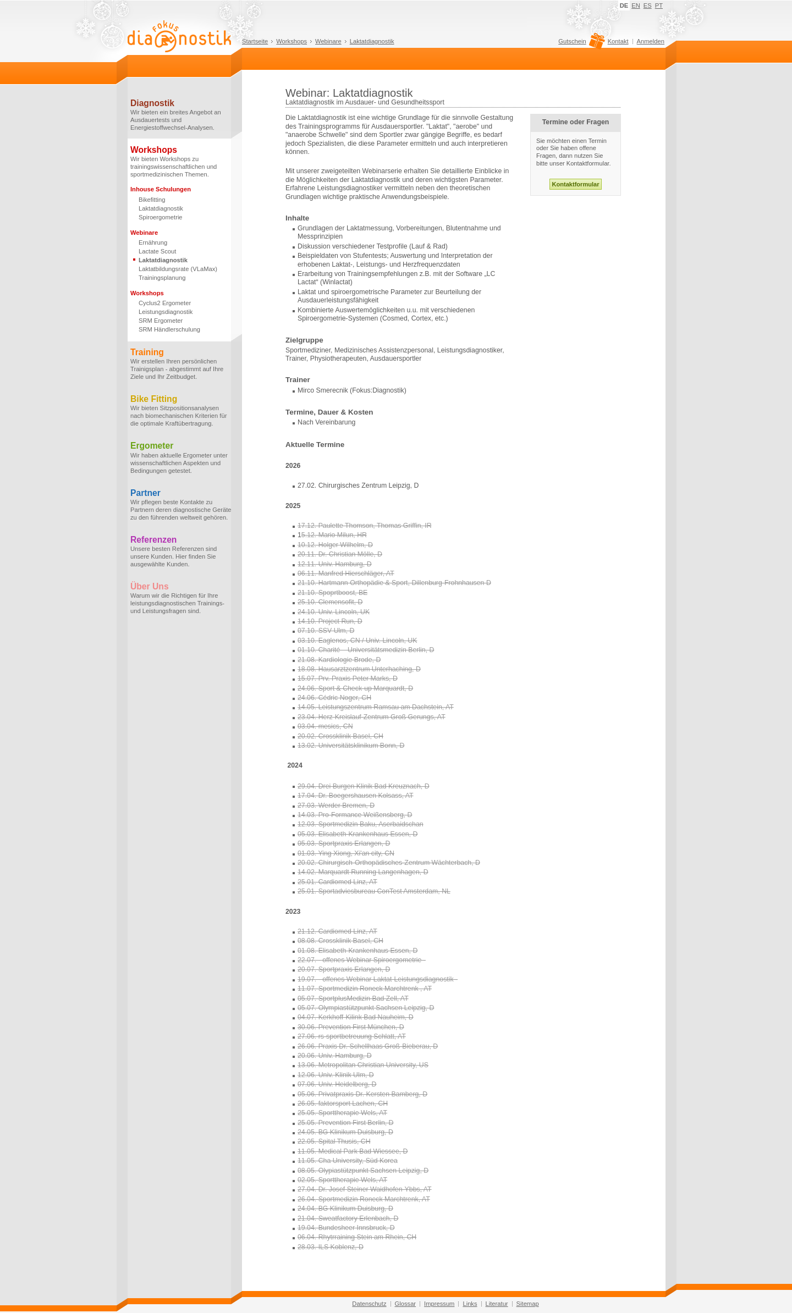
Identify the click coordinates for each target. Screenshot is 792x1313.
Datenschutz (369, 1303)
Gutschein (580, 43)
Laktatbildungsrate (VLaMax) (178, 269)
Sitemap (527, 1303)
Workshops (291, 41)
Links (470, 1303)
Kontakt (618, 41)
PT (659, 5)
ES (648, 5)
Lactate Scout (157, 251)
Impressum (439, 1303)
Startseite (255, 41)
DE (624, 5)
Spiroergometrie (161, 217)
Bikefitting (152, 199)
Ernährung (153, 242)
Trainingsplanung (162, 277)
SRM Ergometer (161, 320)
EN (635, 5)
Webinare (328, 41)
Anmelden (650, 41)
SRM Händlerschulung (169, 329)
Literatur (497, 1303)
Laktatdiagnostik (372, 41)
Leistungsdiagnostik (166, 311)
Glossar (405, 1303)
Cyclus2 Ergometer (165, 303)
